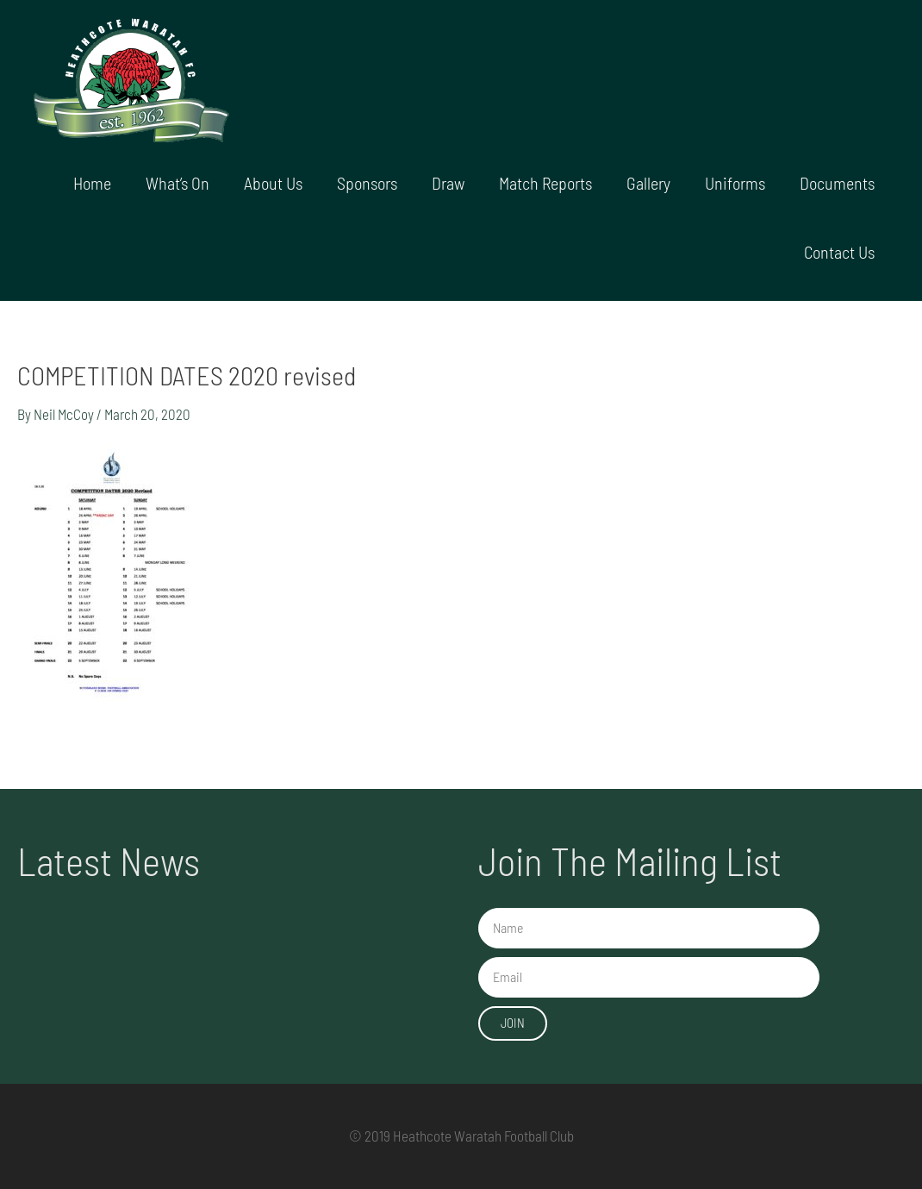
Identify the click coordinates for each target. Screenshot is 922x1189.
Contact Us (839, 251)
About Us (273, 182)
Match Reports (545, 182)
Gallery (648, 182)
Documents (837, 182)
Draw (448, 182)
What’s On (177, 182)
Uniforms (735, 182)
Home (92, 182)
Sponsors (367, 182)
